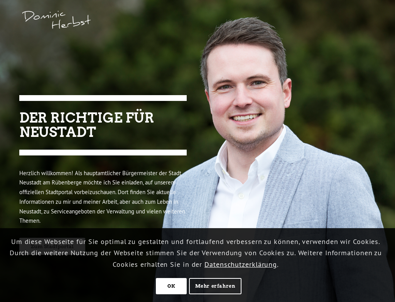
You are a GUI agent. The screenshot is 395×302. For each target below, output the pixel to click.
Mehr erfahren (215, 286)
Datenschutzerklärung (240, 264)
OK (171, 286)
